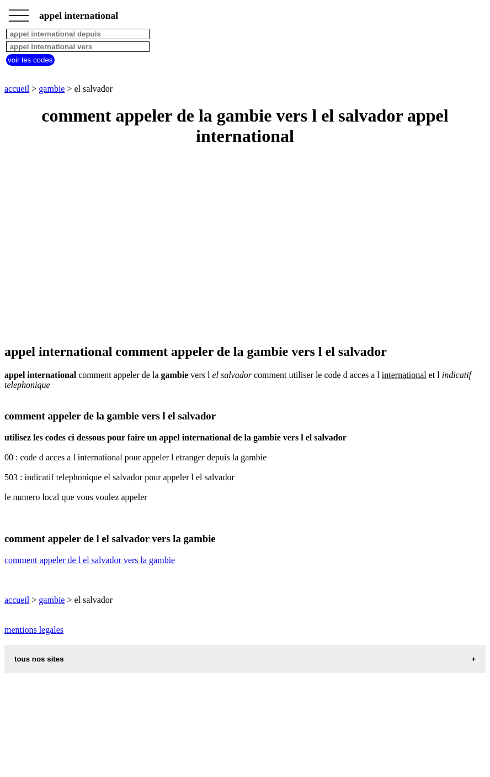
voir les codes (30, 60)
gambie (52, 88)
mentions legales (33, 629)
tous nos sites (39, 659)
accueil (16, 88)
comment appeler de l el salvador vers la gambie (89, 560)
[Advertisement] (245, 246)
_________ (19, 12)
